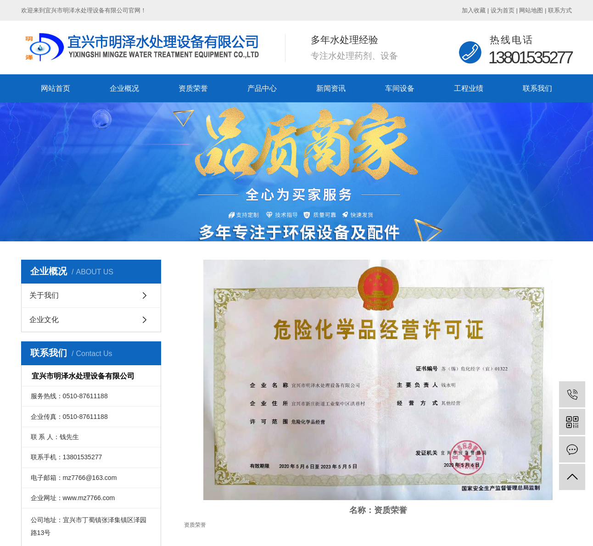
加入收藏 (474, 10)
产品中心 (262, 88)
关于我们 (44, 295)
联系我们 (537, 88)
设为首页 (503, 10)
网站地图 (531, 10)
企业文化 (44, 319)
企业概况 (124, 88)
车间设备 (399, 88)
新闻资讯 (331, 88)
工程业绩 (468, 88)
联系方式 (560, 10)
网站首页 (55, 88)
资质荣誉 (193, 88)
